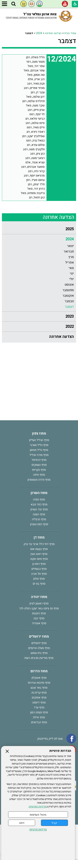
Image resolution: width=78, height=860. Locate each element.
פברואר (69, 251)
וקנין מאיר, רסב (36, 84)
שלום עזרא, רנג (36, 145)
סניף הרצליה (39, 519)
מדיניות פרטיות (38, 829)
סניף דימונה (39, 702)
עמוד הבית (70, 33)
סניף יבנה (39, 618)
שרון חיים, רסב (36, 110)
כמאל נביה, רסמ (35, 140)
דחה (21, 822)
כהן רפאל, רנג (37, 197)
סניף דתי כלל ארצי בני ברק (39, 544)
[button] (13, 4)
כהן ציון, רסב (37, 154)
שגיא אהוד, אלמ (35, 162)
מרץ (71, 257)
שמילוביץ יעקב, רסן (33, 136)
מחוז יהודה (39, 596)
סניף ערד (39, 707)
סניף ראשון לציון (39, 603)
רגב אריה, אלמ (36, 79)
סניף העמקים (39, 465)
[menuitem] (39, 229)
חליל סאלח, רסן (35, 57)
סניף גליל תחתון (39, 450)
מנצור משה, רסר (35, 62)
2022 (69, 326)
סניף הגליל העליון (39, 440)
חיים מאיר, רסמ (36, 127)
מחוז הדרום (39, 671)
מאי (71, 268)
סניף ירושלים (39, 643)
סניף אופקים (39, 697)
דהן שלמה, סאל (35, 97)
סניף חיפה (39, 475)
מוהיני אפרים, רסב (34, 88)
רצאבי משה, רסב (35, 158)
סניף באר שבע (39, 688)
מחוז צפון (39, 433)
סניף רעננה (39, 514)
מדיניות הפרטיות (37, 807)
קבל (54, 822)
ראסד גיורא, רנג (35, 132)
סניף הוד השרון (39, 509)
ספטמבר (68, 290)
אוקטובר (68, 295)
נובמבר (69, 301)
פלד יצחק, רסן (36, 184)
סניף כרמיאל (39, 460)
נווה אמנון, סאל (36, 75)
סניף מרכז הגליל (39, 455)
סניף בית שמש (39, 653)
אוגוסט (69, 284)
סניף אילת (39, 717)
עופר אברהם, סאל (34, 70)
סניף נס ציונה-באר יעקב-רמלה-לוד (39, 608)
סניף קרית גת (39, 693)
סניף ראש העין (39, 554)
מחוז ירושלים (39, 636)
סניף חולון (39, 579)
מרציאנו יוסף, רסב (34, 175)
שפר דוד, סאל (36, 66)
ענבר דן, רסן (38, 92)
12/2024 (61, 59)
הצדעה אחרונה (53, 33)
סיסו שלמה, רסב (35, 123)
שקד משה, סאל (35, 105)
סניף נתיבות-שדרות (39, 683)
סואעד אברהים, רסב (33, 167)
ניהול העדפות (38, 814)
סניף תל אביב (39, 574)
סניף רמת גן (39, 564)
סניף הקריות (39, 470)
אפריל (69, 262)
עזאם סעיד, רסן (35, 180)
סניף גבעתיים (39, 569)
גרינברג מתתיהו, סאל (33, 193)
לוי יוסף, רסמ (37, 114)
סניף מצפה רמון (39, 712)
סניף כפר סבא (39, 504)
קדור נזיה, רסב (36, 171)
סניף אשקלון (39, 678)
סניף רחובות (39, 613)
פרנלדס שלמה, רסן (33, 101)
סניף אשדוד (39, 623)
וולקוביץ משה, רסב (34, 149)
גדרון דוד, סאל (36, 189)
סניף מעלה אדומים (39, 648)
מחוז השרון (39, 493)
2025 (69, 229)
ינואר (70, 246)
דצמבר (67, 41)
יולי (71, 279)
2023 (69, 316)
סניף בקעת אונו (39, 549)
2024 (39, 33)
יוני (72, 273)
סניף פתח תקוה (39, 559)
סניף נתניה (39, 499)
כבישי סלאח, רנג (35, 119)
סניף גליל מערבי (39, 445)
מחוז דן (39, 537)
